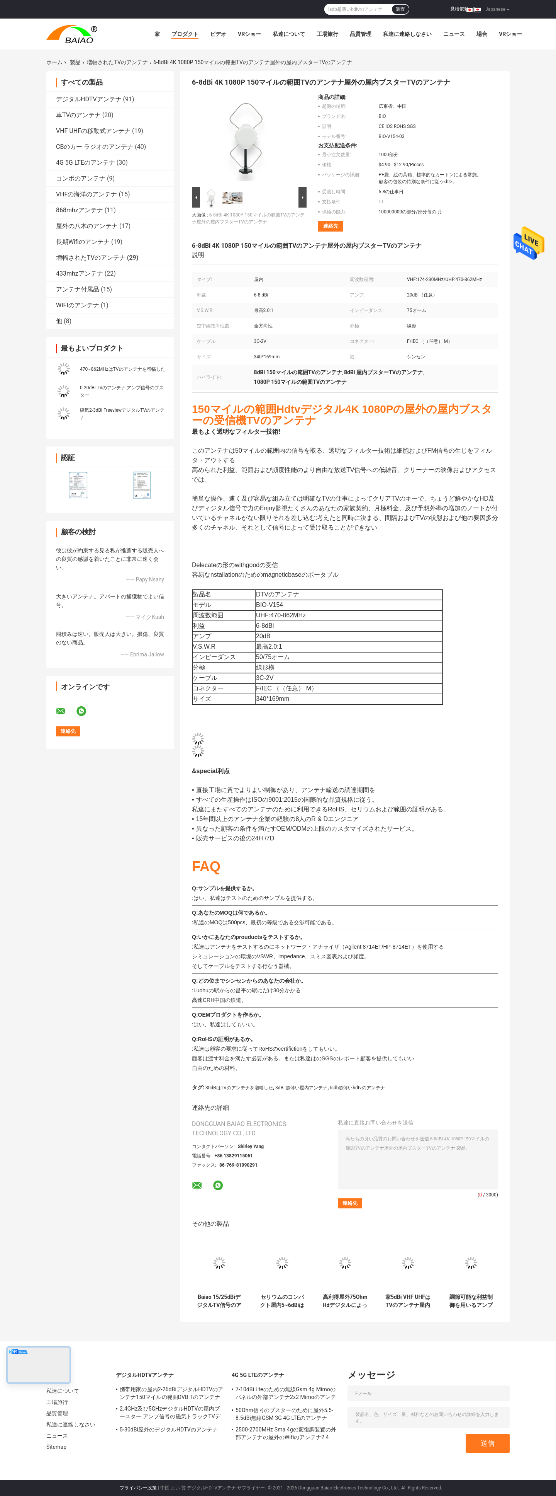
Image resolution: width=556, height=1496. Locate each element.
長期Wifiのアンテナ (83, 241)
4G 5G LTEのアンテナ (85, 162)
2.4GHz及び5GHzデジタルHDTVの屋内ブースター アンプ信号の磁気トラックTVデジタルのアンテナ (170, 1414)
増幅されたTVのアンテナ (117, 62)
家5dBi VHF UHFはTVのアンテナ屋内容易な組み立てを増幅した (408, 1301)
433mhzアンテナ (79, 273)
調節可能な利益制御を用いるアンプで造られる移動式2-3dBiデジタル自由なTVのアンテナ (471, 1301)
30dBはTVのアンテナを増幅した (239, 1087)
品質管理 (360, 34)
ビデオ (218, 34)
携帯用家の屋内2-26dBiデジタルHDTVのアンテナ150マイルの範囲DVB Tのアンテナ (171, 1393)
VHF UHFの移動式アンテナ (93, 131)
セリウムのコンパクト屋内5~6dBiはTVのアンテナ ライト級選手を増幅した (282, 1301)
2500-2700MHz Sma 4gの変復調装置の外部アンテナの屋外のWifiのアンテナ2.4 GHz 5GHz (286, 1434)
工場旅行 (327, 34)
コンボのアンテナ (80, 178)
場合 (481, 34)
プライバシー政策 (138, 1488)
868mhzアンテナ (79, 210)
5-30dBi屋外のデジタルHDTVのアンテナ (169, 1429)
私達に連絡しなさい (407, 34)
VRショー (249, 34)
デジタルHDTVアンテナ (89, 99)
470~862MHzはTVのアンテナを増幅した (122, 369)
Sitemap (56, 1447)
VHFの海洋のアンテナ (86, 194)
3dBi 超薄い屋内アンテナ (301, 1087)
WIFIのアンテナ (77, 305)
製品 (75, 62)
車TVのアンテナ (78, 115)
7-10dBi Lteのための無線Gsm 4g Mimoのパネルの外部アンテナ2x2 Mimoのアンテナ (286, 1394)
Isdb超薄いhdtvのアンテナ (357, 1087)
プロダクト (184, 34)
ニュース (454, 34)
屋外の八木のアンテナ (87, 226)
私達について (289, 34)
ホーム (54, 62)
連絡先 (330, 226)
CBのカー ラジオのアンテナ (94, 146)
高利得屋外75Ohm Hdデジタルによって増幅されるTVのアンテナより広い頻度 (345, 1301)
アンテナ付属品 (77, 289)
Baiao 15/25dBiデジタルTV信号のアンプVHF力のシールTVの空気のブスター (219, 1301)
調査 (400, 9)
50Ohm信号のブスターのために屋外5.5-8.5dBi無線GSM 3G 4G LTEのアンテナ (284, 1414)
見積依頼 (459, 9)
